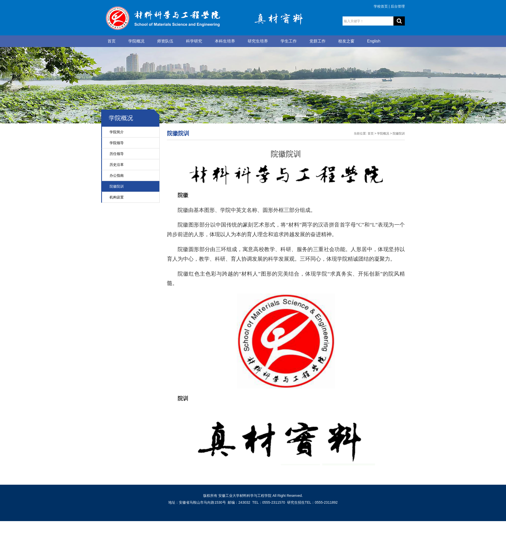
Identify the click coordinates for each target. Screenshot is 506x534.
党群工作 (317, 41)
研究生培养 (258, 41)
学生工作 (289, 41)
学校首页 (381, 6)
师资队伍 (165, 41)
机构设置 (117, 197)
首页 (112, 41)
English (373, 41)
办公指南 (117, 175)
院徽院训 (117, 186)
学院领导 (117, 143)
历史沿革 (117, 165)
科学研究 (194, 41)
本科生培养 (225, 41)
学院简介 (117, 132)
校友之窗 (346, 41)
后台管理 (398, 6)
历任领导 (117, 154)
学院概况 (136, 41)
